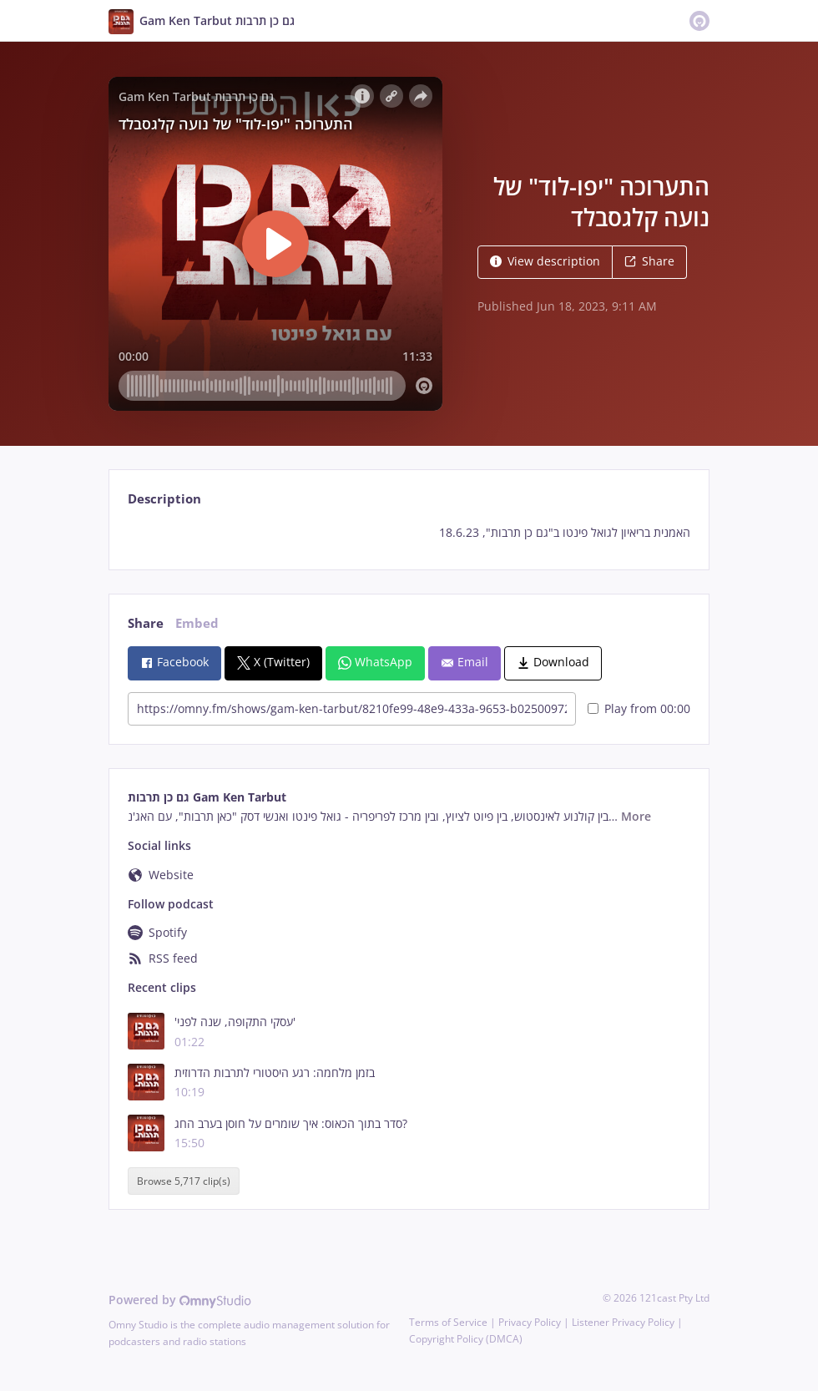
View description (545, 261)
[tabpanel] (408, 533)
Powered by (180, 1300)
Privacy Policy (529, 1322)
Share (649, 261)
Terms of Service (448, 1322)
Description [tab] (164, 499)
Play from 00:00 (639, 708)
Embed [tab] (197, 623)
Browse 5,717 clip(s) (183, 1181)
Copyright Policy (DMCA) (466, 1339)
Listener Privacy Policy (623, 1322)
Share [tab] (146, 623)
